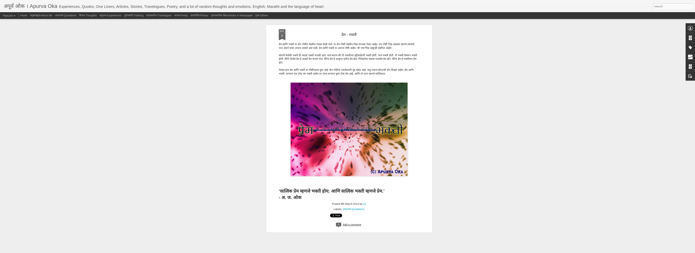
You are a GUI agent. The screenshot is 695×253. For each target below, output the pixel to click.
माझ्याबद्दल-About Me (41, 15)
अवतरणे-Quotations (353, 93)
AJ (364, 87)
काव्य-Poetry (181, 15)
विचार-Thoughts (88, 15)
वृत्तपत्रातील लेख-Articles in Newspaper (232, 15)
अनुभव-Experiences (110, 15)
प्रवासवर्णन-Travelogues (159, 15)
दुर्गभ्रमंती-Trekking (134, 15)
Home (23, 15)
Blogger (359, 251)
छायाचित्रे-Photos (199, 15)
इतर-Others (261, 15)
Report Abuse (370, 251)
